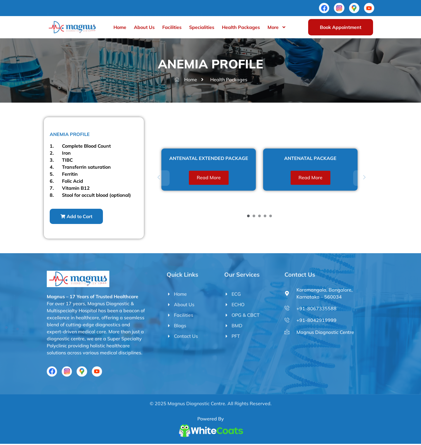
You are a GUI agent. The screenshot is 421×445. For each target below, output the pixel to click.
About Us (144, 28)
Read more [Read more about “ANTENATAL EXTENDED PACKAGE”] (209, 178)
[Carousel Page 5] (270, 216)
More (277, 28)
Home (119, 28)
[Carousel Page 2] (254, 216)
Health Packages (241, 28)
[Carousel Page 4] (265, 216)
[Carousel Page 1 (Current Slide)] (248, 216)
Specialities (201, 28)
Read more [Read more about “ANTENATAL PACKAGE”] (310, 178)
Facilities (172, 28)
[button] (77, 217)
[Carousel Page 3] (259, 216)
